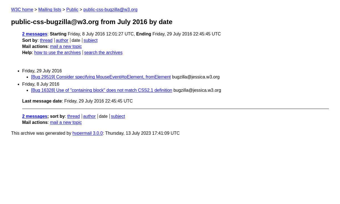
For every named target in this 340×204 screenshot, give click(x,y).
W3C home (22, 9)
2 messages (34, 34)
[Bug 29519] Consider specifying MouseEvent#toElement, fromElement (101, 77)
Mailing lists (49, 9)
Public (72, 9)
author (62, 40)
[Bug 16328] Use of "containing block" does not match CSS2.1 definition (101, 90)
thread (46, 40)
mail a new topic (66, 46)
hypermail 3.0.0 (87, 133)
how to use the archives (57, 52)
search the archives (103, 52)
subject (90, 40)
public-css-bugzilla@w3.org (110, 9)
